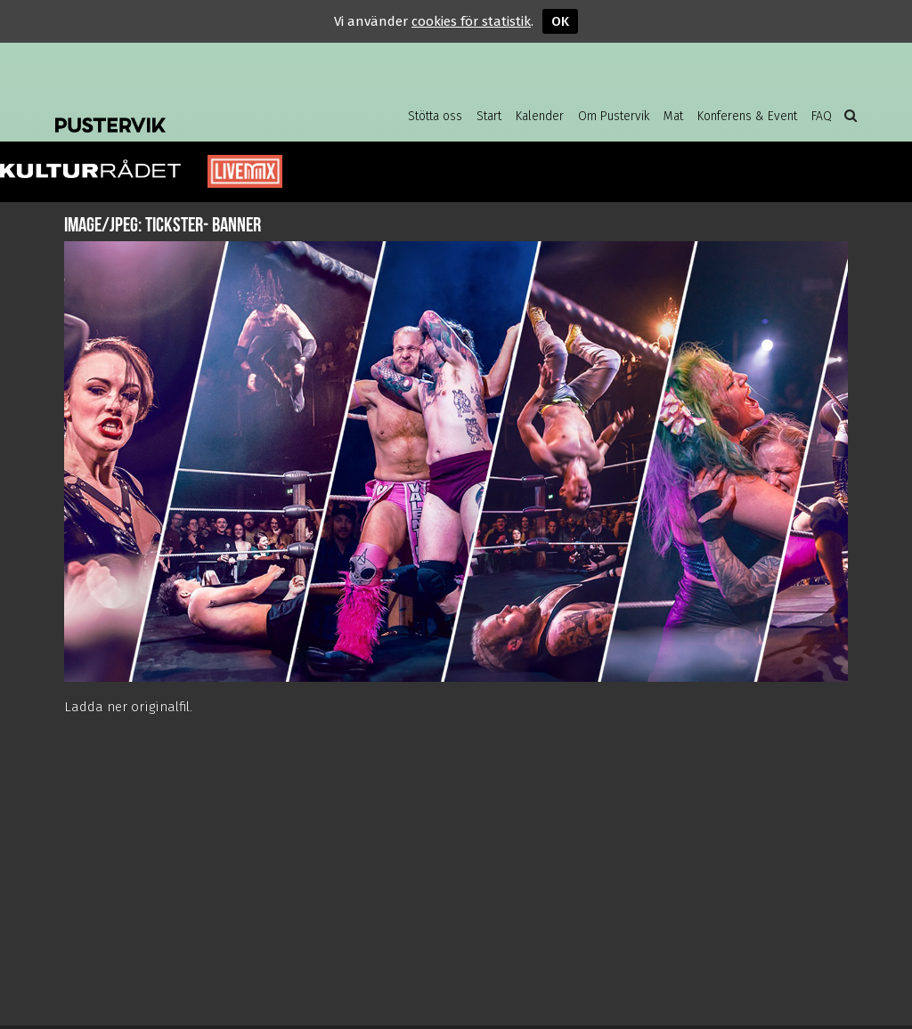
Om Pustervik (613, 116)
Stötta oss (435, 116)
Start (488, 116)
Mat (673, 116)
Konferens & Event (747, 116)
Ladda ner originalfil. (128, 707)
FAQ (821, 116)
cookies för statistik (471, 21)
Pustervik (197, 111)
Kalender (540, 116)
